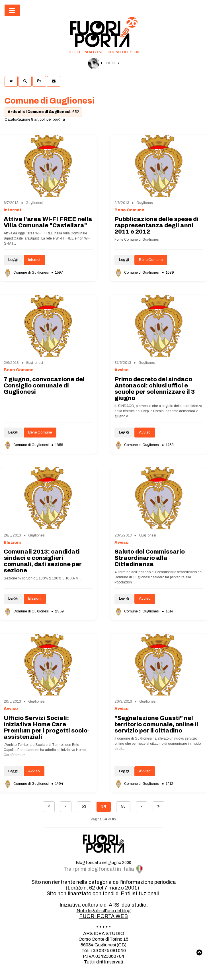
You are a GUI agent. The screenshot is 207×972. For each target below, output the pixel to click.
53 (84, 806)
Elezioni (34, 598)
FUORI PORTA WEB (103, 916)
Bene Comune (151, 260)
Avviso (145, 432)
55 (123, 806)
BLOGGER (103, 63)
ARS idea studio (127, 905)
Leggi (13, 260)
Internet (34, 260)
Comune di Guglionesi (27, 273)
